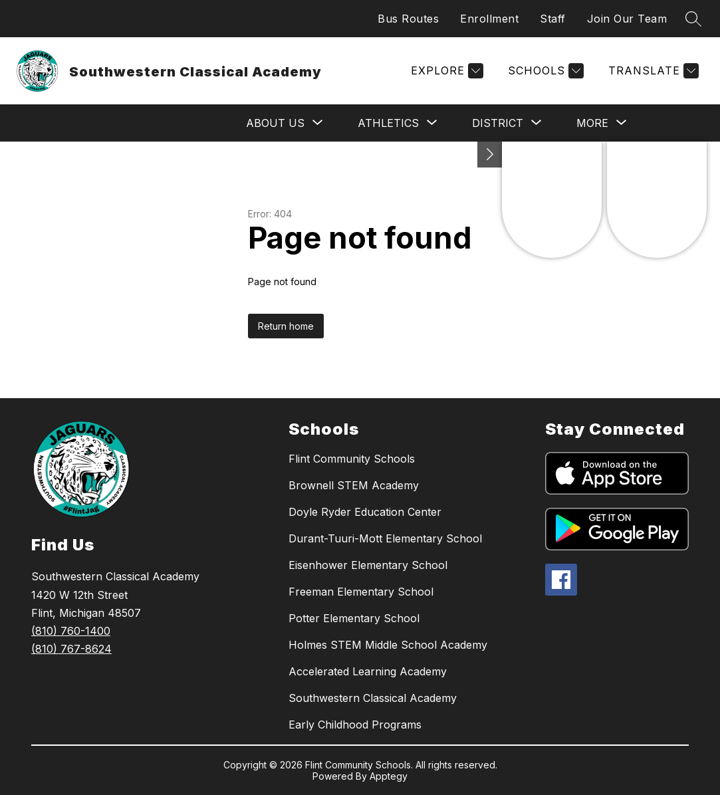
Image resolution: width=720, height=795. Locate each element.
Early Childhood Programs (355, 724)
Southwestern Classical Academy (373, 698)
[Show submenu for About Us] (275, 123)
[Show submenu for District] (497, 123)
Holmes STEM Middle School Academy (388, 644)
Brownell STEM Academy (354, 485)
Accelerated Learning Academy (368, 671)
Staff (553, 18)
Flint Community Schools (352, 458)
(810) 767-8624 (71, 648)
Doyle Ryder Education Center (365, 511)
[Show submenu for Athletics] (388, 123)
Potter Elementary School (354, 618)
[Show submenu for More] (592, 123)
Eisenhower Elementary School (368, 565)
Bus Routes (408, 18)
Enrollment (489, 18)
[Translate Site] (652, 70)
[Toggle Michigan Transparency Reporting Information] (490, 155)
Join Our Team (627, 18)
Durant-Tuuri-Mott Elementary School (385, 538)
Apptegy (389, 776)
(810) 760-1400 (70, 630)
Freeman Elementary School (361, 591)
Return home (286, 326)
